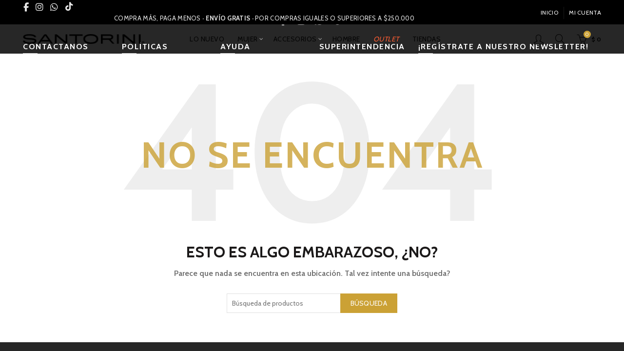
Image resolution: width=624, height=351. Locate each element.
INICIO (549, 12)
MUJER (247, 39)
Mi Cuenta (585, 12)
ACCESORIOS (295, 39)
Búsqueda (369, 303)
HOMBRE (346, 39)
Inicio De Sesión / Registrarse (538, 39)
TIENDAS (426, 39)
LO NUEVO (207, 39)
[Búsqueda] (560, 39)
